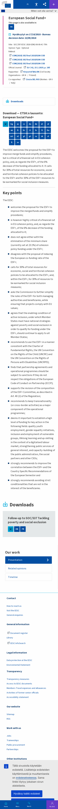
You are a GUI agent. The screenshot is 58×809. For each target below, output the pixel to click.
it (30, 130)
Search (29, 806)
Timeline (13, 577)
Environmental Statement (18, 665)
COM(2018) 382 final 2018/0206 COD (27, 55)
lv (36, 130)
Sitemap (10, 714)
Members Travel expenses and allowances (26, 688)
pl (24, 136)
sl (48, 136)
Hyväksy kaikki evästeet (27, 793)
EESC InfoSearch (16, 643)
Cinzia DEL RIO (31, 79)
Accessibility (36, 4)
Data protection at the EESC (19, 660)
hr (24, 130)
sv (18, 142)
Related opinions (17, 568)
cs (24, 124)
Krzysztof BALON (29, 71)
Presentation (15, 560)
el (48, 124)
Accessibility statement (18, 697)
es (18, 124)
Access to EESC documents (19, 683)
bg (12, 124)
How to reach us (14, 606)
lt (42, 130)
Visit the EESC (13, 610)
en (12, 130)
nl (18, 136)
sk (42, 136)
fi (11, 142)
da (30, 124)
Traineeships (13, 740)
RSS (8, 718)
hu (48, 130)
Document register (17, 633)
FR (11, 27)
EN (17, 529)
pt (30, 136)
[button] (44, 4)
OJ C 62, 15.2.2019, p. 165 (37, 67)
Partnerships (12, 749)
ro (36, 136)
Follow (53, 4)
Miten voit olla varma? (43, 11)
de (36, 124)
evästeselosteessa (26, 777)
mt (11, 136)
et (42, 124)
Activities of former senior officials (23, 692)
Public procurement (16, 745)
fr (18, 130)
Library (10, 637)
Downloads (17, 101)
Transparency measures (18, 679)
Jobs (9, 735)
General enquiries (15, 615)
